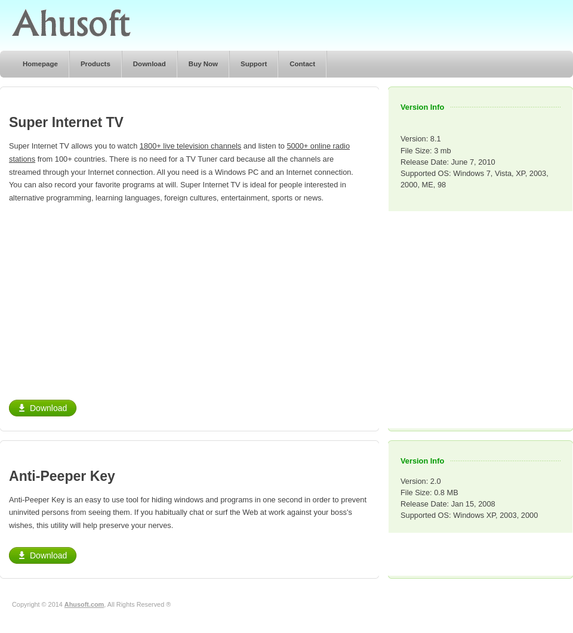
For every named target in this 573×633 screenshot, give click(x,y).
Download (149, 63)
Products (95, 63)
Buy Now (203, 63)
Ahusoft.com (84, 604)
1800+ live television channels (190, 145)
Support (254, 63)
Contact (302, 63)
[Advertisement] (109, 297)
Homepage (40, 63)
